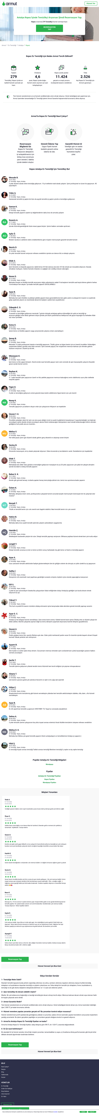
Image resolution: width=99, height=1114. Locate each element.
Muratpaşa (49, 764)
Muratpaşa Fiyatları (49, 782)
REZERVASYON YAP (49, 28)
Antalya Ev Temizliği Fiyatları (49, 776)
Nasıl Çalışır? (5, 1067)
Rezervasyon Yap (15, 959)
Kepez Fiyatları (49, 779)
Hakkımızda (4, 1074)
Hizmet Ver (91, 3)
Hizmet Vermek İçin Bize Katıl (49, 966)
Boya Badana (5, 1091)
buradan (56, 1111)
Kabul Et (92, 1111)
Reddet (83, 1111)
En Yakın (3, 1096)
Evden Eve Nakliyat (6, 1088)
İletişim (3, 1069)
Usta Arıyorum (5, 1094)
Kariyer (3, 1077)
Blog (2, 1072)
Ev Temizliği (4, 1086)
